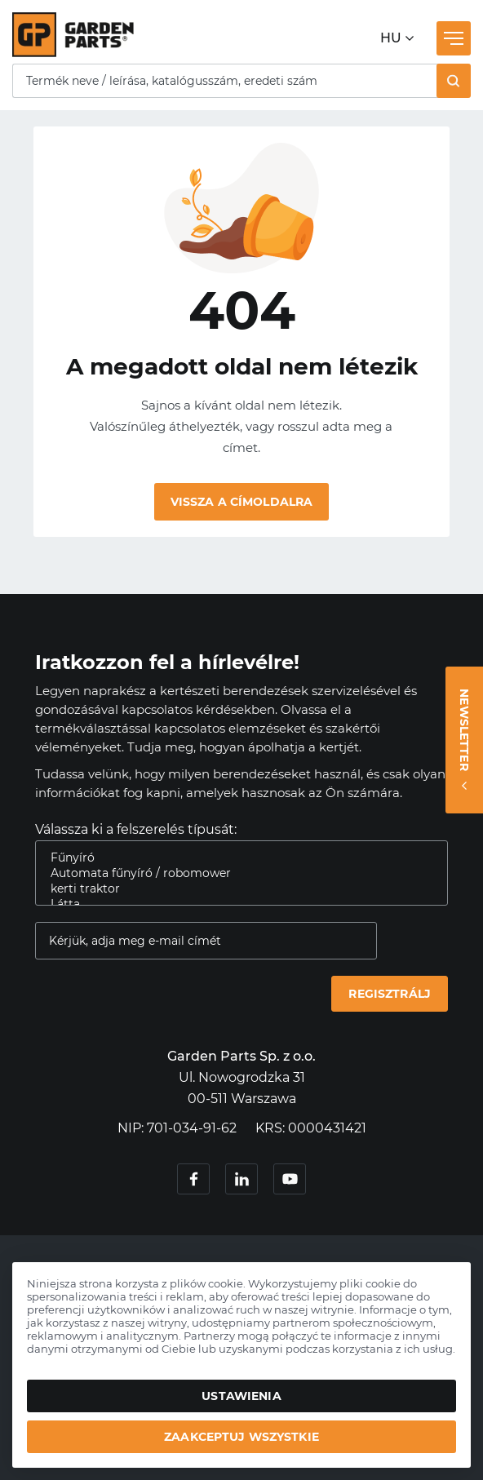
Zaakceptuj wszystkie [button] (241, 1436)
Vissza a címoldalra (242, 501)
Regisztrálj (389, 993)
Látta (235, 904)
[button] (453, 81)
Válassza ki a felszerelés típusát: (136, 829)
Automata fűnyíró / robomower (235, 873)
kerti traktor (235, 889)
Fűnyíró (235, 858)
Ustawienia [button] (241, 1396)
